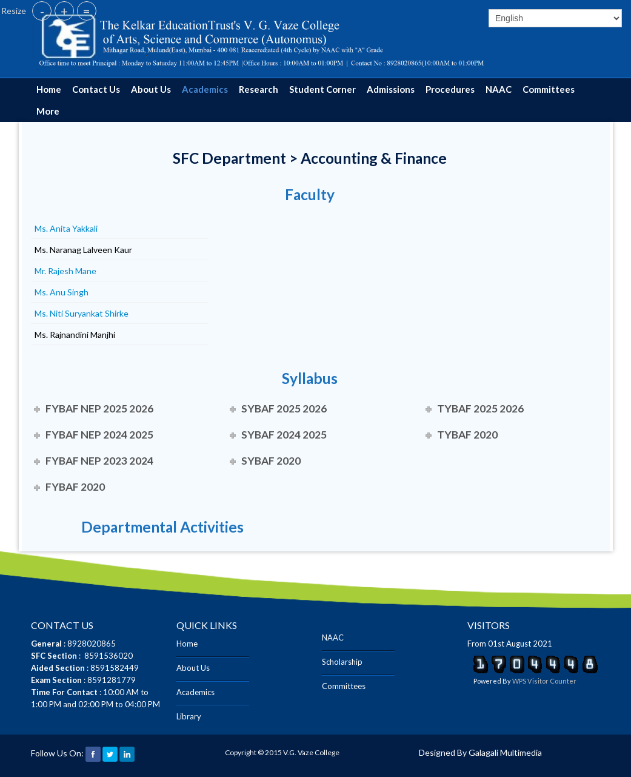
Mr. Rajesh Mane (65, 271)
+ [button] (64, 11)
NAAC (499, 89)
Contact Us (96, 89)
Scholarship (342, 662)
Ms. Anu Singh (61, 292)
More (47, 111)
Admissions (391, 89)
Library (188, 716)
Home (48, 89)
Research (258, 89)
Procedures (450, 89)
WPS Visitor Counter (544, 681)
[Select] (555, 18)
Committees (548, 89)
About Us (151, 89)
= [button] (86, 11)
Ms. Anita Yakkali (66, 228)
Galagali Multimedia (505, 752)
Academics (205, 89)
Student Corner (322, 89)
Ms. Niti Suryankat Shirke (82, 313)
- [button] (42, 11)
